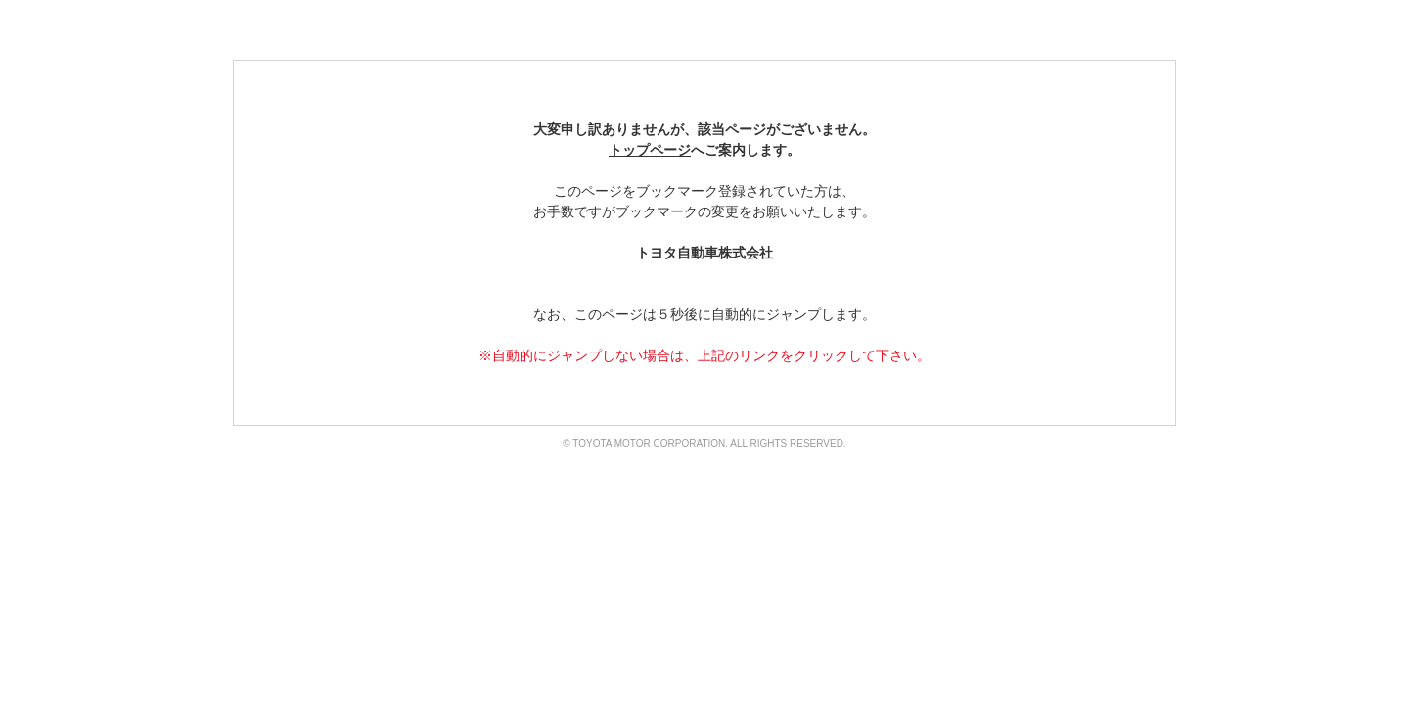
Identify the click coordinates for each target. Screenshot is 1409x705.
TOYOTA (302, 29)
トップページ (650, 150)
